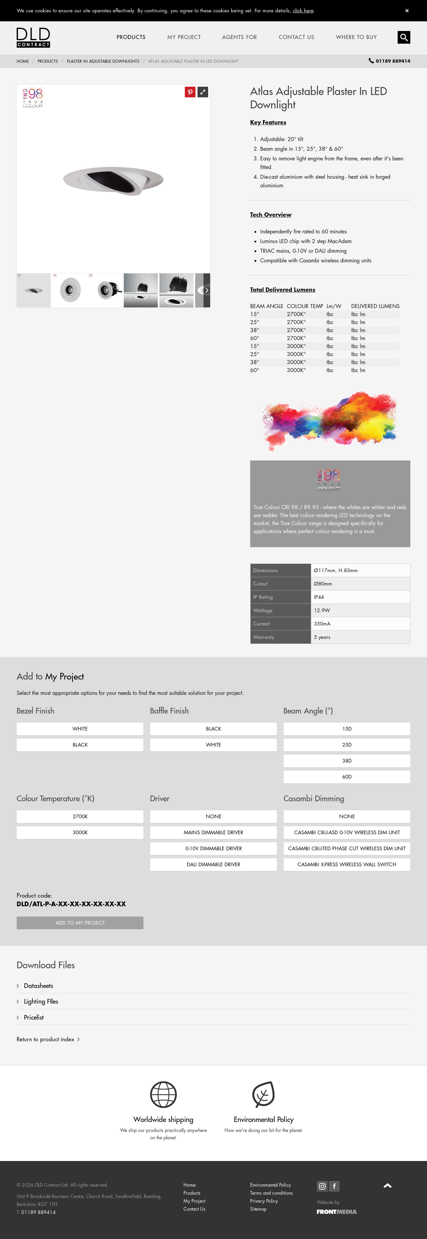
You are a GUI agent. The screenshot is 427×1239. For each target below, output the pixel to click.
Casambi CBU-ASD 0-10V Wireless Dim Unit (347, 832)
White (80, 729)
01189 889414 (38, 1213)
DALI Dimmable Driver (213, 864)
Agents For (239, 37)
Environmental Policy (270, 1186)
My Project (184, 37)
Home (23, 61)
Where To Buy (356, 37)
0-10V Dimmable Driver (213, 848)
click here (303, 10)
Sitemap (258, 1210)
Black (80, 745)
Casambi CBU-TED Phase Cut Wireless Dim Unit (347, 848)
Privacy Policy (264, 1202)
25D (347, 745)
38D (347, 761)
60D (347, 777)
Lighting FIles (41, 1002)
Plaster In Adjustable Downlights (103, 61)
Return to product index (45, 1040)
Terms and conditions (271, 1194)
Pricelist (34, 1018)
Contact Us (297, 37)
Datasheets (38, 986)
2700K (80, 816)
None (214, 816)
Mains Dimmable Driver (213, 832)
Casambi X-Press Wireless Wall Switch (347, 864)
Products (131, 37)
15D (347, 729)
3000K (80, 832)
